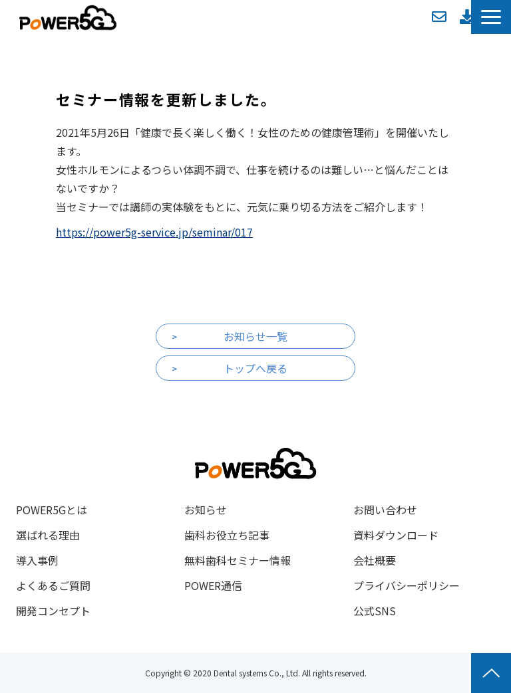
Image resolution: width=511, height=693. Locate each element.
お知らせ (205, 510)
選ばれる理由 (48, 535)
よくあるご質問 (53, 585)
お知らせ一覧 (255, 336)
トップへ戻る (255, 368)
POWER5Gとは (51, 510)
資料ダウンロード (467, 16)
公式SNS (374, 611)
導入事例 (37, 560)
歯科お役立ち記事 (226, 535)
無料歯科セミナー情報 (237, 560)
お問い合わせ (439, 16)
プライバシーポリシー (406, 585)
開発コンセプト (53, 611)
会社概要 (374, 560)
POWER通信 (213, 585)
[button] (491, 17)
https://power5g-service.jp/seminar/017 (154, 232)
